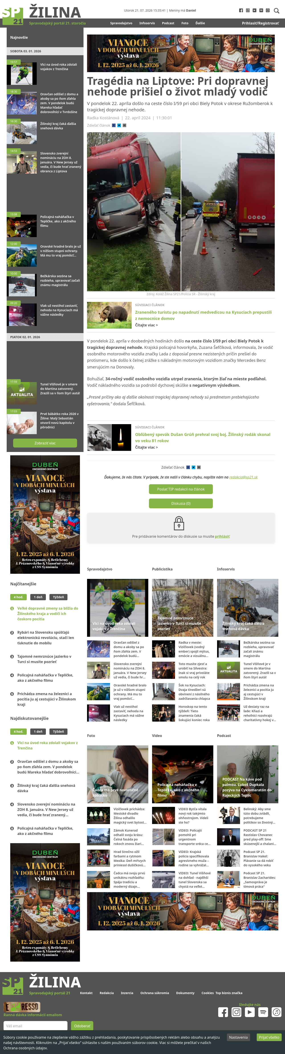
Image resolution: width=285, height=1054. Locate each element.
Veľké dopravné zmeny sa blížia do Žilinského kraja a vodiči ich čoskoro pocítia (47, 613)
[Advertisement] (45, 191)
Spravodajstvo (121, 23)
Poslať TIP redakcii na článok (181, 489)
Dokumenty (185, 993)
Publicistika (162, 569)
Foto (184, 23)
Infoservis (147, 23)
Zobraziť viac (45, 443)
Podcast (168, 23)
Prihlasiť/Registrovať (260, 23)
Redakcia (107, 993)
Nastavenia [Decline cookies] (238, 1037)
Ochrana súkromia (154, 993)
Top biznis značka (229, 993)
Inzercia (127, 993)
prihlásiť (222, 536)
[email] (124, 125)
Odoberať (82, 1025)
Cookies (208, 993)
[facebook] (114, 125)
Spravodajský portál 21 (49, 993)
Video (157, 735)
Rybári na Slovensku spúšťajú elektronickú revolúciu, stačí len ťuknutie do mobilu (45, 637)
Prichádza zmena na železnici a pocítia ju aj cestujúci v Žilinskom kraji (46, 699)
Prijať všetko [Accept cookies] (269, 1037)
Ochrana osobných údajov (25, 1048)
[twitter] (119, 125)
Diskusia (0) (181, 503)
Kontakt (86, 993)
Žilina (55, 12)
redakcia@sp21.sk (243, 477)
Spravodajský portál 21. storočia (57, 23)
